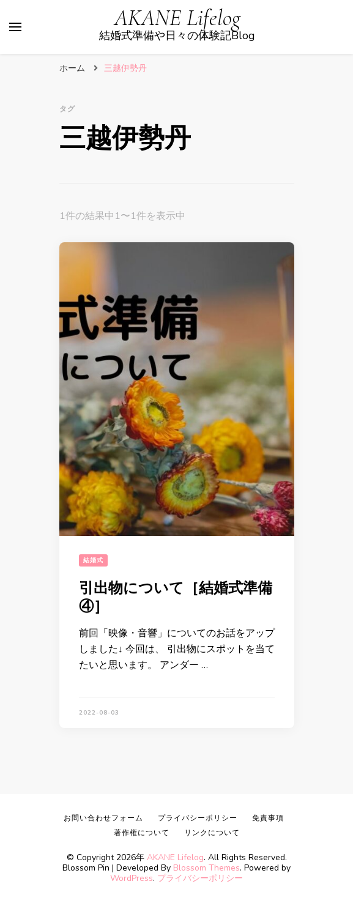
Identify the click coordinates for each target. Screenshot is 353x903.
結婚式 (93, 560)
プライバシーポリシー (200, 878)
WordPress (131, 878)
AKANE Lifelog (177, 18)
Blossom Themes (206, 868)
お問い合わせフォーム (103, 818)
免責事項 (268, 818)
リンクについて (212, 833)
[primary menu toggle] (15, 27)
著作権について (141, 833)
